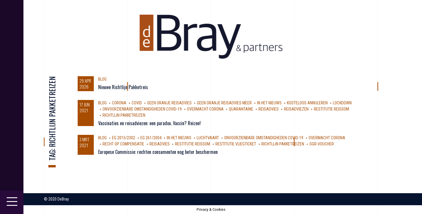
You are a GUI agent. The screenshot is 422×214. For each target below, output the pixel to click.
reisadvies (268, 109)
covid (137, 103)
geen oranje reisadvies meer (224, 103)
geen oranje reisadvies (169, 103)
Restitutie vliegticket (235, 144)
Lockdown (342, 103)
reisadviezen (296, 109)
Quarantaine (241, 109)
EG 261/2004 (150, 137)
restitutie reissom (331, 109)
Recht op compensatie (123, 144)
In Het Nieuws (269, 103)
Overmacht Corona (205, 109)
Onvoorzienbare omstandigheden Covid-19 (142, 109)
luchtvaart (208, 137)
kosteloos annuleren (307, 103)
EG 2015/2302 (123, 137)
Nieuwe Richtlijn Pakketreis (123, 87)
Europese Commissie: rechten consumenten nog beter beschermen (158, 151)
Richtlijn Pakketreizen (124, 115)
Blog (102, 79)
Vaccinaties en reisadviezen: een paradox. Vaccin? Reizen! (149, 123)
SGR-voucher (321, 144)
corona (119, 103)
